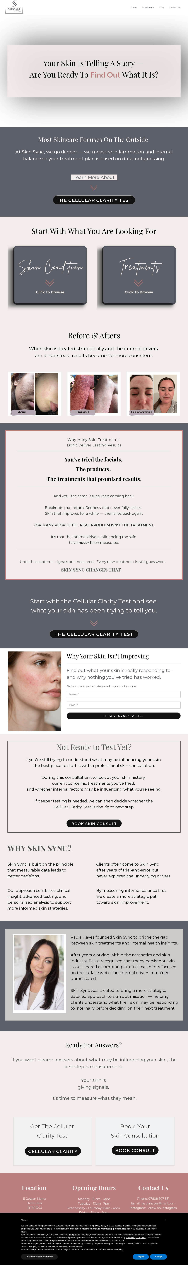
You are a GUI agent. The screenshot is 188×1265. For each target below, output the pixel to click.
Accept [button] (158, 1256)
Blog (161, 7)
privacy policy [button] (99, 1225)
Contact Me (175, 7)
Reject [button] (141, 1256)
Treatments (148, 7)
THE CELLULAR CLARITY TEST (94, 634)
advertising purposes (135, 1237)
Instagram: (138, 1208)
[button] (165, 1220)
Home (134, 7)
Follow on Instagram (161, 1208)
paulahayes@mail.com (158, 1203)
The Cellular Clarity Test (94, 200)
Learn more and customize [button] (39, 1256)
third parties (74, 1234)
